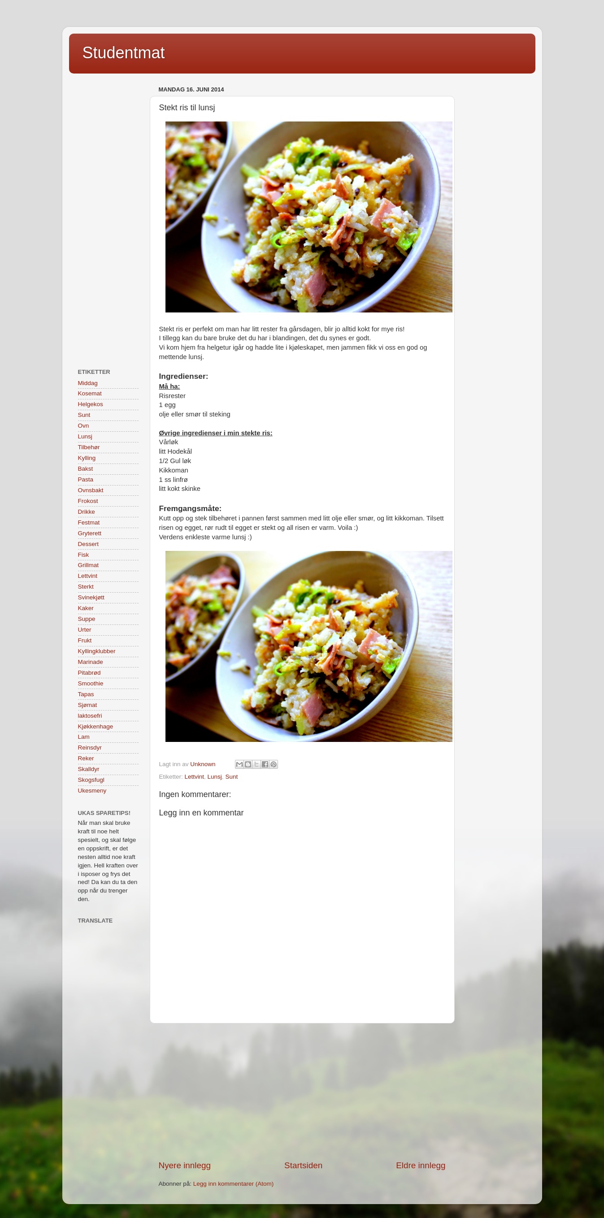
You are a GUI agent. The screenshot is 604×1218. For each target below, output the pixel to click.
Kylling (87, 458)
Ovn (83, 425)
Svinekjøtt (91, 597)
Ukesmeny (92, 790)
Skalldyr (89, 769)
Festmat (89, 522)
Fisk (83, 554)
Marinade (90, 662)
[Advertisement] (302, 1092)
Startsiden (303, 1165)
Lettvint (194, 776)
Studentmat (124, 52)
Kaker (86, 608)
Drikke (86, 511)
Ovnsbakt (91, 490)
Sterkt (86, 586)
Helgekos (90, 404)
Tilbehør (89, 447)
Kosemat (90, 393)
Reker (86, 758)
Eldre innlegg (420, 1165)
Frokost (88, 501)
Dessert (88, 544)
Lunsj (215, 776)
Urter (84, 629)
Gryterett (90, 533)
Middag (88, 383)
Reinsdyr (90, 747)
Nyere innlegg (185, 1165)
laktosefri (90, 715)
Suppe (87, 619)
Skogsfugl (91, 779)
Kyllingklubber (97, 651)
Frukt (85, 640)
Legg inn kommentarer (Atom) (233, 1183)
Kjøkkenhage (95, 726)
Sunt (231, 776)
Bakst (85, 468)
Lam (84, 736)
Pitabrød (89, 672)
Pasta (86, 479)
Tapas (86, 694)
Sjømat (87, 705)
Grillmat (88, 565)
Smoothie (91, 683)
